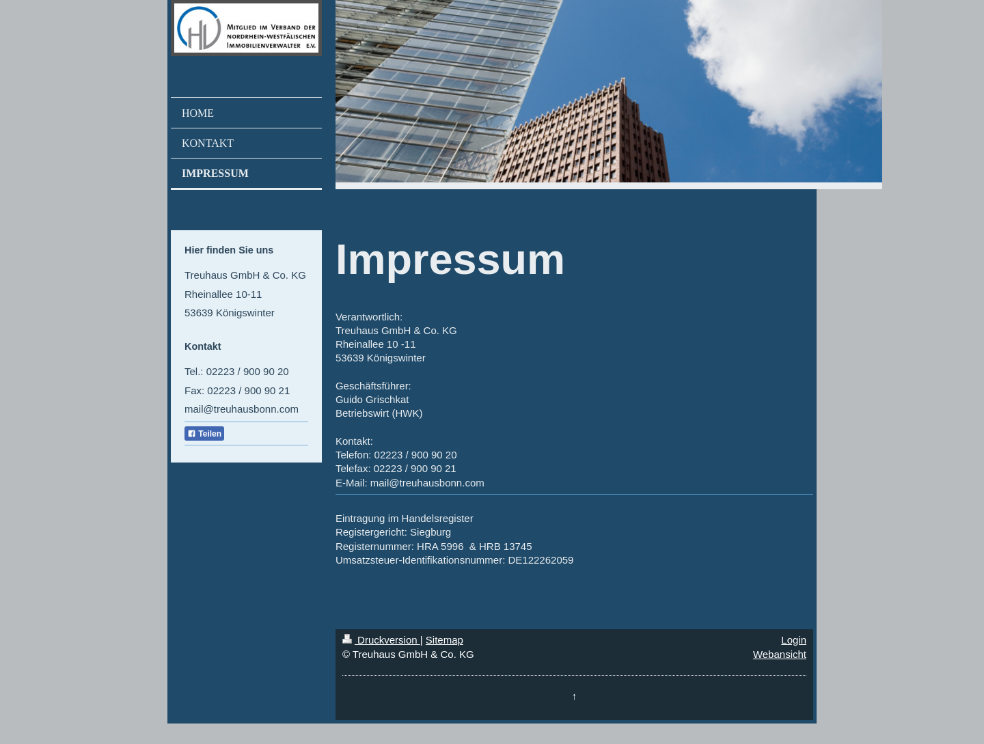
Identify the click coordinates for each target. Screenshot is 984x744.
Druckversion (381, 640)
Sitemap (444, 640)
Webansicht (779, 654)
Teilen (204, 434)
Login (793, 640)
